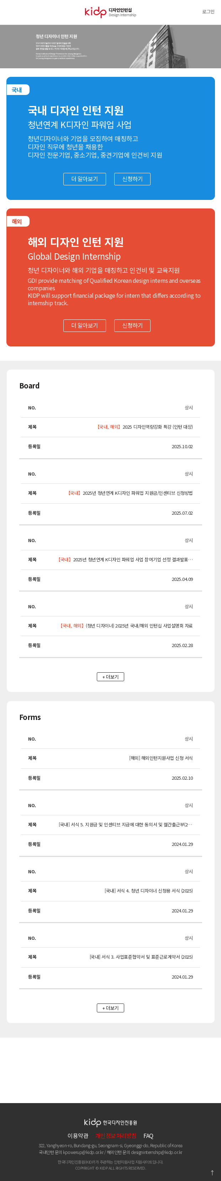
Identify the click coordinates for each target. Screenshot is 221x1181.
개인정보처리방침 (116, 1135)
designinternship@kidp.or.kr (156, 1152)
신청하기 (132, 178)
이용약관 (78, 1135)
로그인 (208, 11)
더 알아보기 (84, 178)
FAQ (148, 1135)
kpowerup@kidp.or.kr (83, 1152)
